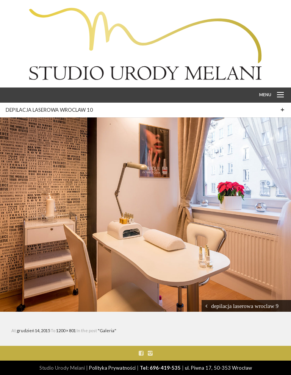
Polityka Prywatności (112, 368)
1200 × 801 (66, 330)
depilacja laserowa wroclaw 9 (244, 306)
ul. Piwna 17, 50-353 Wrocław (218, 368)
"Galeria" (107, 330)
